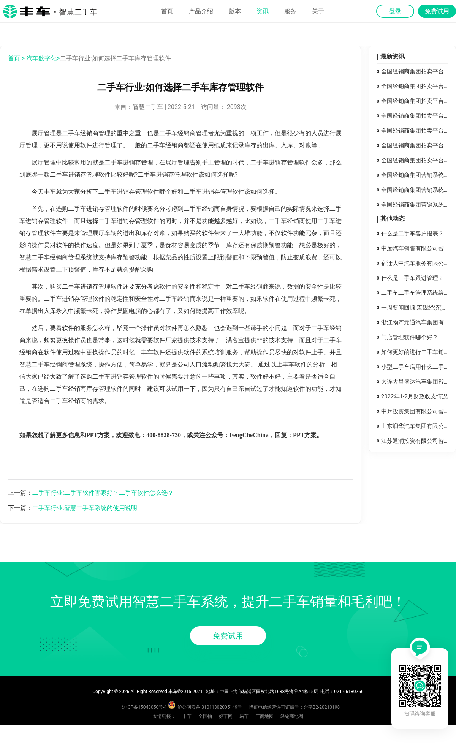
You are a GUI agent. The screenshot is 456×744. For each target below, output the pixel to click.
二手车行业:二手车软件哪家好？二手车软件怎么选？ (103, 492)
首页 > (16, 58)
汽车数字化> (43, 58)
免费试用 (228, 635)
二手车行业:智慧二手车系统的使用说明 (84, 508)
